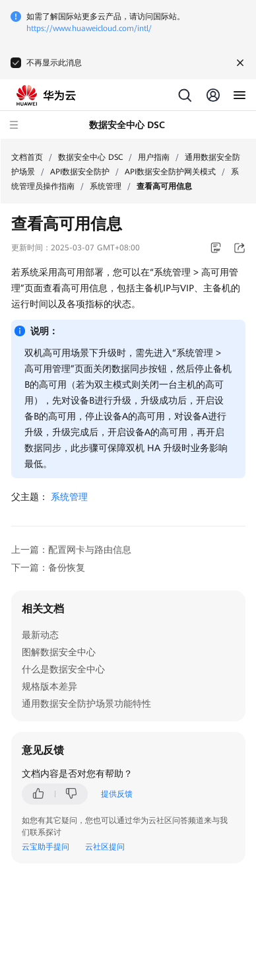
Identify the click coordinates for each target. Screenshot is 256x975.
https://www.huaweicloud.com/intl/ (89, 28)
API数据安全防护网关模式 (170, 171)
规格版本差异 (49, 686)
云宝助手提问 (45, 846)
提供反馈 (117, 794)
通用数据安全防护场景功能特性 (86, 703)
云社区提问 (105, 846)
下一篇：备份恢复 (48, 567)
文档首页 (27, 157)
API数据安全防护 (80, 171)
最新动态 (40, 635)
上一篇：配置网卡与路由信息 (71, 549)
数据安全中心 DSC (90, 157)
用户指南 (154, 157)
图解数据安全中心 (59, 652)
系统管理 (105, 186)
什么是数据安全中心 (63, 669)
